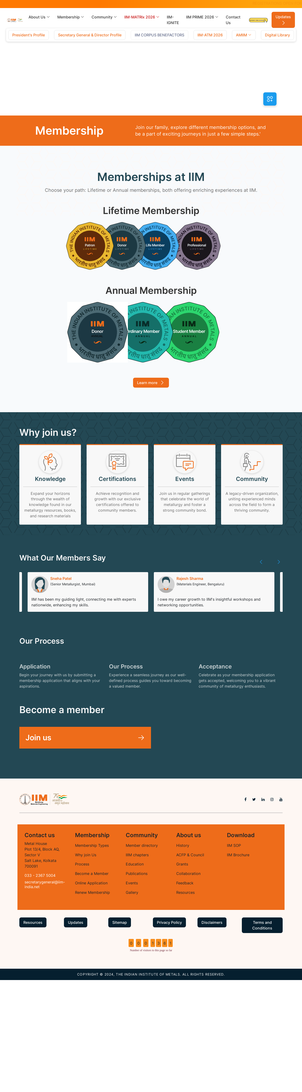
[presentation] (261, 574)
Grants (182, 976)
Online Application (91, 995)
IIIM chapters (137, 966)
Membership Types (92, 957)
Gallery (132, 1004)
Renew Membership (92, 1004)
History (182, 957)
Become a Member (92, 985)
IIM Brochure (238, 966)
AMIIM (244, 35)
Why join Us (85, 966)
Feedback (184, 995)
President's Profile (28, 35)
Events (132, 995)
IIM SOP (234, 957)
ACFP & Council (190, 966)
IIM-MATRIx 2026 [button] (142, 17)
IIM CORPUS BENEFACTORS (159, 35)
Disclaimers (211, 1034)
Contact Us (233, 20)
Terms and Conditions (262, 1037)
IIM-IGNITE (173, 20)
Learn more (151, 382)
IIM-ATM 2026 (210, 35)
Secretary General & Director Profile (90, 35)
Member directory (142, 957)
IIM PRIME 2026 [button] (202, 17)
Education (135, 976)
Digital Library (277, 35)
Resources (185, 1004)
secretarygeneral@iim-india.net (45, 996)
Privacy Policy (169, 1034)
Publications (136, 985)
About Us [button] (39, 17)
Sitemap (119, 1034)
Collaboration (188, 985)
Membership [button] (70, 17)
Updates (283, 20)
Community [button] (104, 17)
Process (82, 976)
